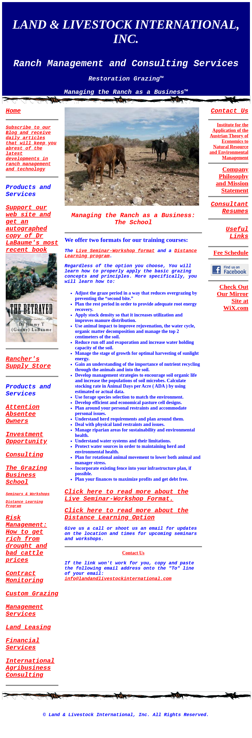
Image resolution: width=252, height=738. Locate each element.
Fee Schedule (230, 252)
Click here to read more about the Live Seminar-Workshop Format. (126, 495)
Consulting (24, 454)
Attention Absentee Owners (23, 414)
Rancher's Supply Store (28, 363)
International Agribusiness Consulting (30, 668)
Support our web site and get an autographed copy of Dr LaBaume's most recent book (32, 228)
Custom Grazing (32, 593)
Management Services (24, 610)
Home (13, 110)
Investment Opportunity (26, 438)
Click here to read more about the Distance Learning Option (126, 514)
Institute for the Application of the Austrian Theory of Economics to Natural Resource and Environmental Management (229, 141)
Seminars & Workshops (28, 494)
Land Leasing (28, 627)
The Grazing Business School (26, 475)
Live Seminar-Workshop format (115, 250)
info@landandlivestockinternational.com (118, 578)
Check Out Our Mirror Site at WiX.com (232, 297)
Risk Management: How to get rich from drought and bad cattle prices (26, 539)
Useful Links (237, 233)
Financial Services (23, 644)
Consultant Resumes (229, 208)
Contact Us (133, 553)
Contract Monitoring (24, 577)
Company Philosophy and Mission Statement (232, 180)
